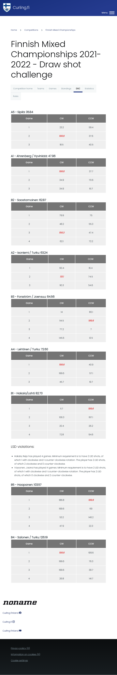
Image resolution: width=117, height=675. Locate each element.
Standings (66, 88)
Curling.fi (21, 7)
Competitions (31, 30)
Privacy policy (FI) (20, 648)
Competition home (23, 88)
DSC (78, 88)
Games (52, 88)
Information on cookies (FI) (25, 654)
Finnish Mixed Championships (60, 30)
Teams (40, 88)
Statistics (89, 88)
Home (14, 30)
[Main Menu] (107, 12)
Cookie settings (19, 660)
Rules (15, 96)
